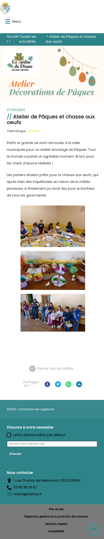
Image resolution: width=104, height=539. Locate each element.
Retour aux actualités (55, 368)
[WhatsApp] (68, 384)
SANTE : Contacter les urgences (30, 409)
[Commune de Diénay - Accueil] (41, 8)
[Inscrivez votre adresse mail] (52, 444)
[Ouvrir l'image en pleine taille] (53, 227)
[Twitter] (58, 384)
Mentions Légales (56, 524)
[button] (7, 21)
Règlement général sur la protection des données (56, 516)
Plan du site (56, 509)
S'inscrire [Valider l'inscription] (15, 454)
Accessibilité (56, 531)
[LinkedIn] (79, 384)
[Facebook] (47, 384)
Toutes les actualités (27, 39)
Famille (33, 131)
